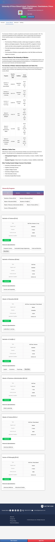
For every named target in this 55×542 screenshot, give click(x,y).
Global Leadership (8, 408)
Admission (16, 22)
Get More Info (31, 16)
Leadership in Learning (9, 329)
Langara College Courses (11, 169)
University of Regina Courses (12, 171)
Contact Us (12, 518)
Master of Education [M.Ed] (10, 201)
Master (28, 193)
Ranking (21, 22)
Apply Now (41, 540)
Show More (6, 251)
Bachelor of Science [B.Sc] (10, 198)
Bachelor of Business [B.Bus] (26, 198)
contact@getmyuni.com (39, 510)
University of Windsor (8, 33)
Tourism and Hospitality (9, 289)
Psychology (19, 369)
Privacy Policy (13, 520)
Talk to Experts (13, 540)
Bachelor (18, 193)
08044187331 (27, 510)
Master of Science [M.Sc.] (32, 204)
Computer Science (8, 248)
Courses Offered (9, 22)
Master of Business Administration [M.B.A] (13, 204)
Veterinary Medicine (8, 447)
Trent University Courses (11, 173)
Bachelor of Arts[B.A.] (25, 201)
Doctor (38, 193)
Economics (12, 369)
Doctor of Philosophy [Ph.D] (10, 208)
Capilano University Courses (11, 167)
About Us (12, 516)
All (7, 193)
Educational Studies (20, 487)
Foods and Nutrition (36, 248)
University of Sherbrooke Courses (13, 165)
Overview (3, 22)
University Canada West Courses (12, 175)
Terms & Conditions (14, 522)
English (5, 369)
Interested (23, 16)
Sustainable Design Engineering (22, 248)
